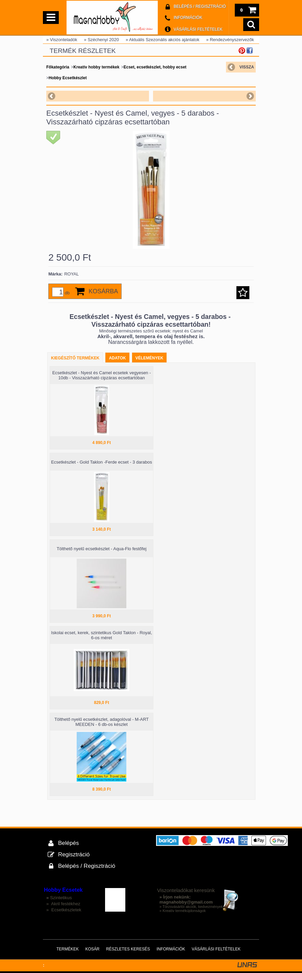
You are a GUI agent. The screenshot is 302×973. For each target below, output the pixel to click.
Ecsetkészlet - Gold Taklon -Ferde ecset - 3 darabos (101, 462)
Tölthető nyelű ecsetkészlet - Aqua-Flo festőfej (102, 548)
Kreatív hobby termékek (96, 67)
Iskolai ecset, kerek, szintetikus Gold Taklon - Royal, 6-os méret (101, 635)
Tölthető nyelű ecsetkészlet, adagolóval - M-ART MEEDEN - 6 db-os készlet (101, 722)
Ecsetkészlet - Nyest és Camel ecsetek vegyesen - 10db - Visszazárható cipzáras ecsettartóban (101, 375)
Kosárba (103, 291)
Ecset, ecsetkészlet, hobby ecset (155, 67)
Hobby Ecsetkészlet (68, 78)
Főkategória (57, 67)
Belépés (68, 843)
